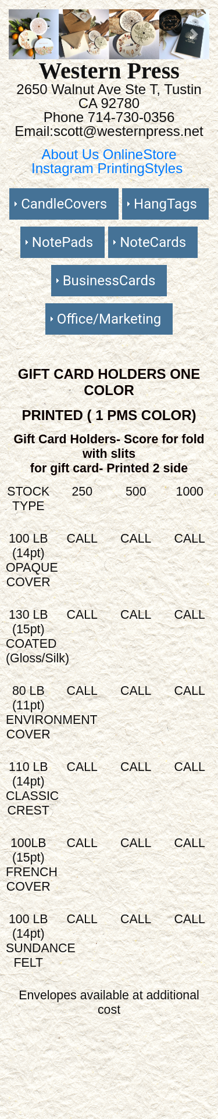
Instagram (64, 168)
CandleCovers (64, 204)
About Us (71, 154)
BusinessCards (109, 280)
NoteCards (153, 242)
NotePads (62, 242)
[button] (24, 34)
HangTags (165, 204)
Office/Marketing (109, 319)
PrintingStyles (140, 168)
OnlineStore (140, 154)
